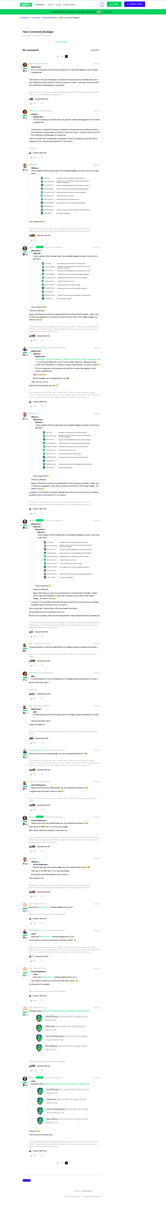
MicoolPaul (33, 164)
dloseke (32, 63)
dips (30, 643)
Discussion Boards (50, 17)
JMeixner (32, 247)
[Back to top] (161, 1193)
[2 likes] (38, 99)
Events (50, 5)
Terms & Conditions (72, 1196)
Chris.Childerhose (35, 347)
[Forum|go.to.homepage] (26, 5)
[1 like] (37, 152)
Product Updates (69, 5)
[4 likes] (39, 694)
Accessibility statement (91, 1196)
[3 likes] (39, 235)
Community (24, 17)
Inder (30, 904)
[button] (134, 4)
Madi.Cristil (33, 111)
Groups (58, 5)
